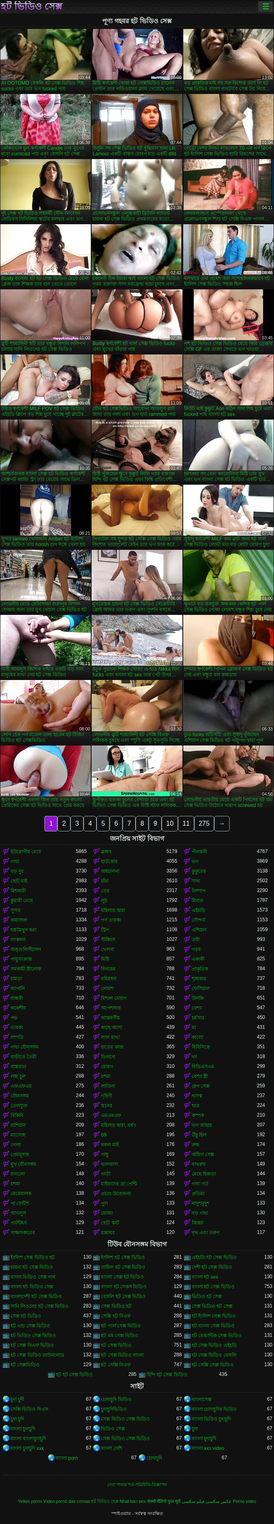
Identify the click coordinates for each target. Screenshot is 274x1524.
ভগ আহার (202, 1125)
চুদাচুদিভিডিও (114, 1409)
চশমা (105, 1076)
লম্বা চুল (18, 1076)
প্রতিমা (198, 1193)
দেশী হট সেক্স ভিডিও (212, 1267)
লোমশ (107, 988)
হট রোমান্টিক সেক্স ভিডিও (217, 1335)
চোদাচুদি (154, 1458)
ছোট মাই (19, 881)
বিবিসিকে (201, 1047)
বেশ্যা (197, 1008)
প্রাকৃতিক (200, 969)
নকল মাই (109, 1145)
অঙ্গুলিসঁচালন (26, 949)
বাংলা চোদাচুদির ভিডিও (214, 1409)
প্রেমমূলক (20, 1154)
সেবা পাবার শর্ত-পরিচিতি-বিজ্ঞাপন (137, 1484)
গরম (196, 949)
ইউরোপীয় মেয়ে (26, 852)
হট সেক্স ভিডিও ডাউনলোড (37, 1355)
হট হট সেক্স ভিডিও (74, 1375)
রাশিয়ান (18, 1125)
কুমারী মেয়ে (22, 900)
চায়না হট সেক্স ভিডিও (32, 1267)
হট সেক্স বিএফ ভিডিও (32, 1345)
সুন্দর (16, 910)
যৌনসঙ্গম (20, 1096)
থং (194, 1057)
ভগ (195, 861)
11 (186, 823)
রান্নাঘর (108, 1232)
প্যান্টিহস (19, 1223)
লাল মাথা (110, 1037)
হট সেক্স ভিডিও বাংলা (122, 1355)
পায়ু (104, 1154)
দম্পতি (17, 1037)
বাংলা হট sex (205, 1277)
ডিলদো (108, 1057)
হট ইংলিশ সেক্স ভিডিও (214, 1316)
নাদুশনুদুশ (200, 1203)
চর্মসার (198, 1018)
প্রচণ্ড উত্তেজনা (115, 1193)
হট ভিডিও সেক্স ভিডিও (33, 1335)
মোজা (107, 1213)
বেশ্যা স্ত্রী (200, 1076)
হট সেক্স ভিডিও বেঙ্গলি (214, 1355)
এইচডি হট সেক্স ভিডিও (214, 1257)
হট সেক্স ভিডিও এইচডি (214, 1345)
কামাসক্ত (19, 920)
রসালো (18, 1174)
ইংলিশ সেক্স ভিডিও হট (33, 1257)
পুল (104, 1203)
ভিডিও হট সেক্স (207, 1296)
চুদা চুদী (17, 1399)
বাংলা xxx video (208, 1448)
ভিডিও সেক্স (113, 1429)
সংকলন (18, 939)
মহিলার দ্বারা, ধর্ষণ (118, 1125)
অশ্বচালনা (110, 871)
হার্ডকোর (109, 861)
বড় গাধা (200, 1213)
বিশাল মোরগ (113, 998)
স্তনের (106, 1106)
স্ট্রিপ (105, 930)
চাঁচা (104, 881)
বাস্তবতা (18, 1066)
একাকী (198, 959)
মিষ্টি (105, 959)
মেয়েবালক (21, 1193)
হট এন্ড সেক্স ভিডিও (30, 1326)
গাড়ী (105, 1174)
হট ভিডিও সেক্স (31, 6)
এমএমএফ (111, 1115)
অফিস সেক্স (203, 1154)
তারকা (17, 1027)
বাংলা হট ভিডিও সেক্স (32, 1287)
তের (105, 891)
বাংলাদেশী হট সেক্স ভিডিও (36, 1296)
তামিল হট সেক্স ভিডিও (123, 1267)
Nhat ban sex (133, 1501)
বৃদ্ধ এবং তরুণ (206, 1232)
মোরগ (107, 1066)
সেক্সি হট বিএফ (116, 1316)
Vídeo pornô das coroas (66, 1501)
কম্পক (198, 1115)
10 (169, 823)
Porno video (244, 1501)
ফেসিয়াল (201, 988)
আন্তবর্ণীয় (110, 1018)
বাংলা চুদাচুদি (23, 1429)
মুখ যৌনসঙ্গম (23, 1164)
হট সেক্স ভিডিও (116, 1345)
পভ (14, 1018)
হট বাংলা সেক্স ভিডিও (213, 1326)
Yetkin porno (30, 1501)
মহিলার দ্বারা (113, 910)
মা (194, 1027)
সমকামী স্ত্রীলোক (26, 969)
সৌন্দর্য (198, 920)
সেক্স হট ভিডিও (26, 1316)
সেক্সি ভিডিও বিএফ (29, 1409)
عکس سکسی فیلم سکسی (207, 1501)
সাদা (196, 881)
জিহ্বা (197, 1223)
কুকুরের (199, 871)
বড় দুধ (17, 871)
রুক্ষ (195, 1145)
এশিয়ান (199, 930)
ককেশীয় (18, 1008)
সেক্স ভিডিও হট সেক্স (212, 1306)
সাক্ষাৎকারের (23, 1232)
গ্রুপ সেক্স (201, 1086)
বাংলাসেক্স (202, 1399)
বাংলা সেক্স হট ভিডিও (122, 1277)
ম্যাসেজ (18, 1135)
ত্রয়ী (195, 939)
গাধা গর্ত (200, 1184)
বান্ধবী (17, 998)
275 (204, 823)
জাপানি (18, 988)
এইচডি (198, 910)
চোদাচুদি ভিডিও (116, 1399)
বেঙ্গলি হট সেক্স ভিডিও (123, 1296)
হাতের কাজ (112, 1047)
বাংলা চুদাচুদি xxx (27, 1448)
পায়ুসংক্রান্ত (21, 959)
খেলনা (107, 949)
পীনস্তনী (199, 852)
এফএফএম (21, 1086)
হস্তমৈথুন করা (23, 930)
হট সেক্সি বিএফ (116, 1365)
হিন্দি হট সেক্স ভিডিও (167, 1375)
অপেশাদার (111, 1008)
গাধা (15, 861)
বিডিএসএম (203, 1066)
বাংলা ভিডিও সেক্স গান (33, 1277)
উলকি (198, 998)
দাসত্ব (197, 1096)
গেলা (16, 1145)
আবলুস (18, 1213)
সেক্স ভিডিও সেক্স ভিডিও (125, 1419)
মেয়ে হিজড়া (204, 1174)
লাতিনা (108, 1086)
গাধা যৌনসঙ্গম (25, 1047)
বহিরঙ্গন (108, 979)
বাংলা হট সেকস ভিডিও (124, 1287)
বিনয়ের (108, 969)
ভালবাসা (109, 1164)
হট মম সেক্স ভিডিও (119, 1335)
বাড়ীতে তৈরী (23, 1057)
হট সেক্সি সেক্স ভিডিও (213, 1365)
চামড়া (16, 979)
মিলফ (197, 900)
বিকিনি (17, 1115)
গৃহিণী (106, 1096)
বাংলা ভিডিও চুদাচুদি (211, 1419)
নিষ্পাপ (199, 891)
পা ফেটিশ (20, 1203)
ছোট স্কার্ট (110, 1223)
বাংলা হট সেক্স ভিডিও (213, 1287)
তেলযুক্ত (19, 1106)
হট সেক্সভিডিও (25, 1365)
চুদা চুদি (17, 1419)
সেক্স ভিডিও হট (116, 1306)
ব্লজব (106, 852)
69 (103, 1135)
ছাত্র (195, 1106)
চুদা (195, 1429)
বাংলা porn (67, 1458)
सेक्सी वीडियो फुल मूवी (163, 1501)
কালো (197, 1037)
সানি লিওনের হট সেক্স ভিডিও (39, 1306)
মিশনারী (18, 891)
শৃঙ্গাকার (199, 979)
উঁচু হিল (199, 1135)
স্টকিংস (108, 939)
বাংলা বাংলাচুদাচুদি (28, 1438)
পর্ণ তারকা (111, 920)
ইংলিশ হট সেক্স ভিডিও (123, 1257)
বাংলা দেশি (111, 1448)
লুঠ (104, 900)
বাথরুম (199, 1164)
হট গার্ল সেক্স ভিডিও (121, 1326)
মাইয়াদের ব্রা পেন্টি (119, 1184)
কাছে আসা (111, 1027)
